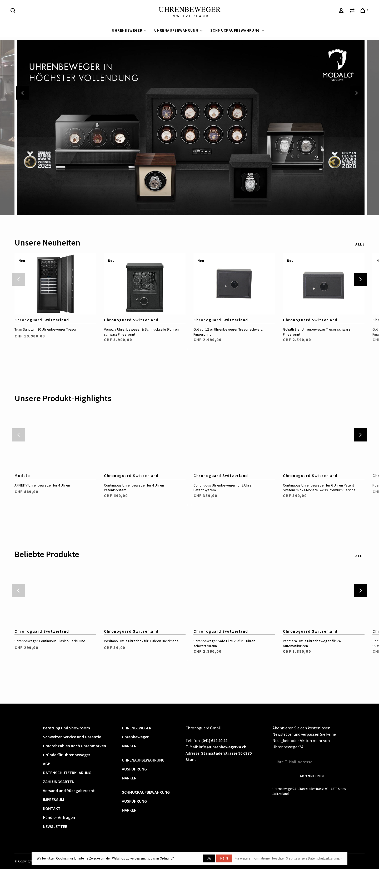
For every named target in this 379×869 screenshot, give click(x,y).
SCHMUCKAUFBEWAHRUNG (235, 30)
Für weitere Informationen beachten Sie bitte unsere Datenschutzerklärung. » (288, 858)
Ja (209, 858)
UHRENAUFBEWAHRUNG (176, 30)
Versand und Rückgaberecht (69, 790)
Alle (360, 244)
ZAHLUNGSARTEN (58, 781)
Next (356, 93)
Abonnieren (312, 776)
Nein (224, 858)
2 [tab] (192, 349)
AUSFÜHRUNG (134, 769)
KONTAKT (52, 808)
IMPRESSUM (53, 799)
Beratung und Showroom (66, 727)
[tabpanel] (55, 295)
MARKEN (129, 745)
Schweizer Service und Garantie (72, 736)
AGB (46, 763)
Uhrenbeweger (135, 736)
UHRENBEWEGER (127, 30)
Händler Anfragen (59, 817)
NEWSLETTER (55, 826)
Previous (22, 93)
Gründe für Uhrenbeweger (66, 754)
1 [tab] (187, 349)
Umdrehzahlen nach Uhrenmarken (74, 745)
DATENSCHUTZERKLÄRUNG (67, 772)
